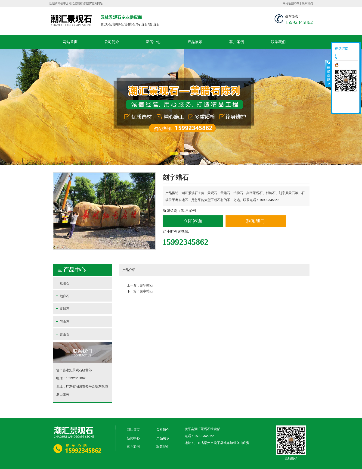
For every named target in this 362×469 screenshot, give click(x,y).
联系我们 (307, 3)
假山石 (62, 322)
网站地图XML (291, 3)
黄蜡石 (62, 309)
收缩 (328, 73)
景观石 (62, 283)
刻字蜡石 (146, 285)
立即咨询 (192, 221)
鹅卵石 (62, 296)
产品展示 (195, 42)
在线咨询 (346, 65)
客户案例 (236, 42)
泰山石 (62, 334)
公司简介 (111, 42)
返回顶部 (345, 108)
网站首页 (70, 42)
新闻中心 (153, 42)
